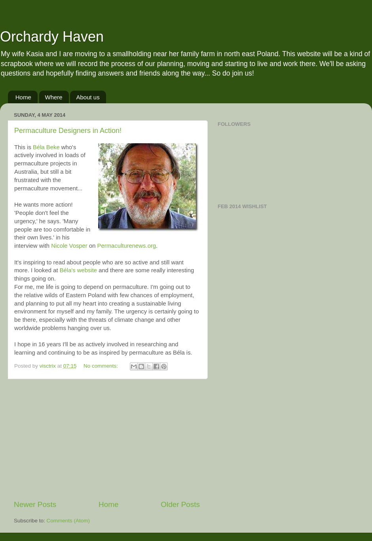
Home (23, 97)
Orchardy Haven (52, 36)
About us (87, 97)
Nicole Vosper (69, 246)
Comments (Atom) (68, 521)
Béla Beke (46, 147)
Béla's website (78, 270)
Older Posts (180, 504)
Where (54, 97)
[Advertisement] (107, 439)
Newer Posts (35, 504)
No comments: (102, 366)
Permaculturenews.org (126, 246)
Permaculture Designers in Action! (67, 131)
